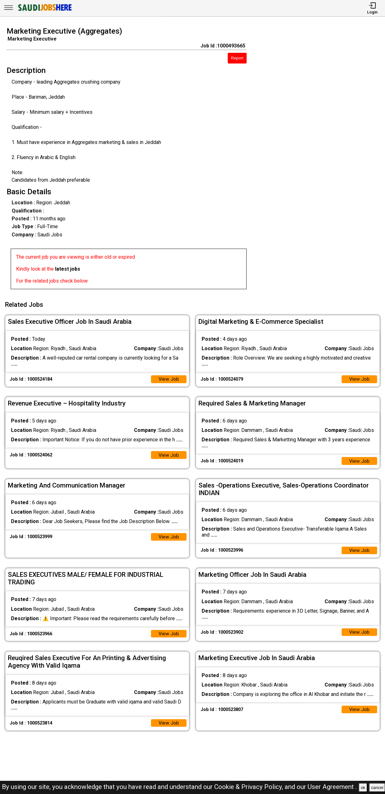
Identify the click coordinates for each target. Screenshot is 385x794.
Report (237, 58)
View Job (168, 378)
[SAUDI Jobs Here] (44, 11)
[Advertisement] (320, 160)
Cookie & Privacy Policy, (249, 787)
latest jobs (67, 269)
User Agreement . (332, 787)
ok (363, 787)
